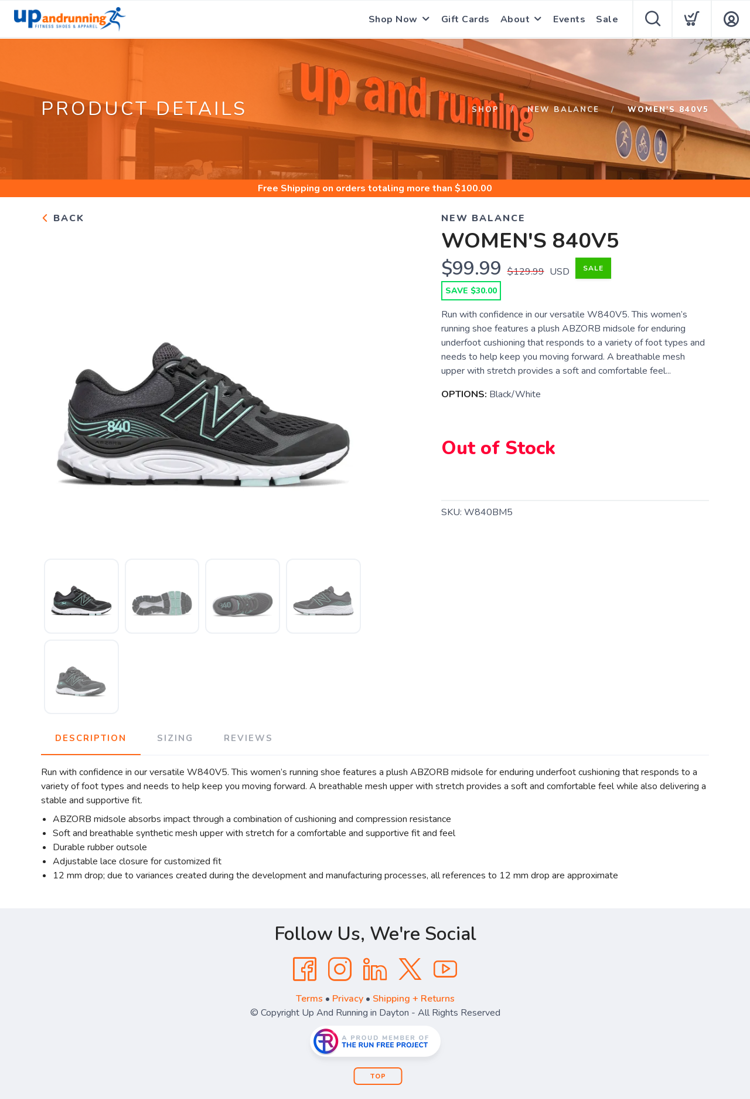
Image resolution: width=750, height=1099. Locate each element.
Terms (309, 998)
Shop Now (393, 19)
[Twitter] (410, 969)
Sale (607, 19)
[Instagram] (339, 969)
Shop (485, 109)
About (515, 19)
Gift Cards (465, 19)
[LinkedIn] (375, 969)
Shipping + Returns (414, 998)
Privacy (347, 998)
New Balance (563, 109)
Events (569, 19)
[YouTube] (445, 969)
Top (378, 1076)
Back (62, 218)
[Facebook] (304, 969)
